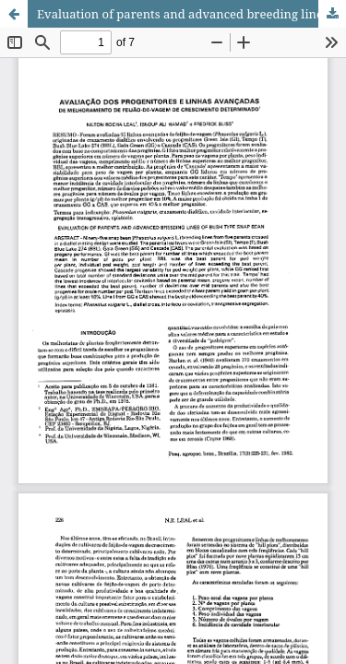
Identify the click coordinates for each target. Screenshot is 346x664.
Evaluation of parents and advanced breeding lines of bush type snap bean (191, 14)
